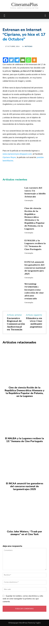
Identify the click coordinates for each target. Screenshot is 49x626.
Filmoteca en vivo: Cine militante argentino (34, 322)
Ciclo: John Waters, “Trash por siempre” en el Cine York (24, 533)
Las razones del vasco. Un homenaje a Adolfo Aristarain (35, 192)
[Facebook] (5, 60)
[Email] (22, 60)
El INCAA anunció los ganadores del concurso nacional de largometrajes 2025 (34, 268)
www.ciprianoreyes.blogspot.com (17, 154)
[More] (34, 60)
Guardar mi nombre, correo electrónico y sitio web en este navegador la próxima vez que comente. (23, 599)
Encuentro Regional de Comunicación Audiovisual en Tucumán (16, 324)
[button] (45, 15)
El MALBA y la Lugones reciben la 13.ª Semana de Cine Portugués (35, 245)
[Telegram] (17, 60)
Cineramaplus (28, 200)
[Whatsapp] (28, 60)
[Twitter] (11, 60)
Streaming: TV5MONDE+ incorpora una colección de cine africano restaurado (34, 291)
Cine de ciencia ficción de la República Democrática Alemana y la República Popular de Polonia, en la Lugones (34, 218)
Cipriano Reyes (9, 157)
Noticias (28, 46)
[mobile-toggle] (4, 15)
